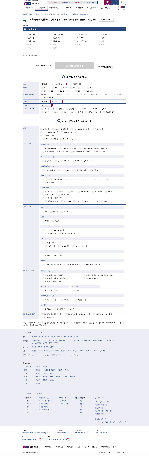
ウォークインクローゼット (53, 179)
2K (74, 88)
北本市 (51, 347)
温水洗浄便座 (110, 112)
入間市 (51, 350)
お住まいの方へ (100, 419)
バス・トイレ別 (48, 109)
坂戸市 (82, 350)
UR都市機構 (48, 447)
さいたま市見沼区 (61, 340)
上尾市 (40, 347)
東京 (28, 401)
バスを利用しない (49, 97)
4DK (78, 91)
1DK (56, 88)
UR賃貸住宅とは (44, 398)
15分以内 (106, 94)
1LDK (65, 88)
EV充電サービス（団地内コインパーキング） (88, 151)
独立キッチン (68, 300)
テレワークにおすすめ (93, 264)
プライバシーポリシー (103, 452)
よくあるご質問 (100, 398)
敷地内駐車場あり (51, 148)
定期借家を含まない (70, 132)
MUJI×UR (51, 233)
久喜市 (53, 336)
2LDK (91, 88)
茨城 (28, 413)
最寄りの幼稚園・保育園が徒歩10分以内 (99, 275)
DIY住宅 (50, 246)
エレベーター (49, 192)
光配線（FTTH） (93, 112)
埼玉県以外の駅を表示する (31, 55)
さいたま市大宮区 (48, 340)
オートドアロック (63, 161)
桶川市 (46, 347)
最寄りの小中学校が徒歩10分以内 (56, 278)
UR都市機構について (108, 447)
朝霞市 (57, 350)
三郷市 (64, 336)
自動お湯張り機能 (81, 170)
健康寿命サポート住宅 (103, 314)
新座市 (69, 350)
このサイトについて (120, 452)
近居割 (45, 129)
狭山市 (46, 350)
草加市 (41, 336)
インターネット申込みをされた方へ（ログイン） (110, 422)
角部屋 (47, 221)
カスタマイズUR (80, 246)
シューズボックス (102, 179)
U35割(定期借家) (60, 129)
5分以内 (71, 94)
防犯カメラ (48, 161)
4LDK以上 (89, 91)
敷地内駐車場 (73, 109)
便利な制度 (44, 404)
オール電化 (98, 192)
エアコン (85, 109)
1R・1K (46, 88)
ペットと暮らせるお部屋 (53, 264)
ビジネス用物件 (83, 447)
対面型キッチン (83, 300)
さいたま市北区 (36, 340)
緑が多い (73, 309)
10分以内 (94, 94)
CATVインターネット (91, 201)
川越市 (34, 350)
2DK (82, 88)
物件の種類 (44, 407)
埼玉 (28, 410)
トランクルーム (50, 182)
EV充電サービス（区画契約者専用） (93, 148)
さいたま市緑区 (36, 343)
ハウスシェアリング (51, 290)
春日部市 (34, 336)
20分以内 (118, 94)
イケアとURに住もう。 (69, 233)
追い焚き (46, 112)
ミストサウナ (65, 170)
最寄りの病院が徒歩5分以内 (54, 275)
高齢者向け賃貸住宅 (101, 405)
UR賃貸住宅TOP (28, 14)
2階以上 (61, 109)
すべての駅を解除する (105, 67)
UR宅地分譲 (70, 447)
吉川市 (76, 336)
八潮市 (59, 336)
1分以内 (59, 94)
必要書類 (63, 401)
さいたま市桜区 (85, 340)
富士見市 (75, 350)
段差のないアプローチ (52, 255)
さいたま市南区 (109, 340)
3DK (52, 91)
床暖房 (110, 192)
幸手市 (70, 336)
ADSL (105, 201)
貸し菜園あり (61, 309)
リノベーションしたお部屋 (72, 112)
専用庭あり (48, 309)
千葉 (28, 407)
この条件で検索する (74, 66)
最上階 (66, 212)
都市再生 (94, 447)
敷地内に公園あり (92, 278)
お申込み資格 (64, 404)
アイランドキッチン (51, 300)
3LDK (62, 91)
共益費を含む (77, 84)
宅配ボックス (85, 192)
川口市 (45, 343)
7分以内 (82, 94)
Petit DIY (64, 246)
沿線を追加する (106, 20)
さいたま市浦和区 (97, 340)
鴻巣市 (34, 347)
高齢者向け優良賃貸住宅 (51, 314)
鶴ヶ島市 (88, 350)
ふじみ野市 (102, 350)
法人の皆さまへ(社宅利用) (103, 411)
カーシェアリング (68, 148)
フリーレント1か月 (52, 139)
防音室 (78, 290)
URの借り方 (62, 398)
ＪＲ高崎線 (31, 29)
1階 (46, 212)
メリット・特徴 (45, 401)
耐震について (45, 410)
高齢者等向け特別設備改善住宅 (77, 314)
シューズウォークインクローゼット (79, 179)
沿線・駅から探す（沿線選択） (58, 14)
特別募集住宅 (99, 408)
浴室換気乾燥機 (50, 170)
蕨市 (50, 343)
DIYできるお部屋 (50, 243)
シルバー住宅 (47, 317)
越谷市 (47, 336)
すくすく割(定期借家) (80, 129)
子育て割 (98, 129)
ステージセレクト (72, 264)
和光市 (63, 350)
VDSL (77, 201)
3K (44, 91)
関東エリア (41, 393)
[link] (82, 112)
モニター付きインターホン (101, 109)
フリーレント (47, 135)
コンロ (73, 192)
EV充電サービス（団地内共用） (55, 151)
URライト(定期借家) (49, 132)
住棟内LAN (67, 201)
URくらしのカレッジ (102, 402)
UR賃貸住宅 (59, 447)
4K (70, 91)
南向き (56, 112)
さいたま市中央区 (73, 340)
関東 (37, 14)
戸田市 (55, 343)
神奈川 (29, 404)
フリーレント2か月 (69, 139)
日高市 (95, 350)
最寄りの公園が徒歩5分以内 (54, 281)
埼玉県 (44, 14)
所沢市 (40, 350)
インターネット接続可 (52, 198)
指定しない (47, 94)
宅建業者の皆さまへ (101, 414)
